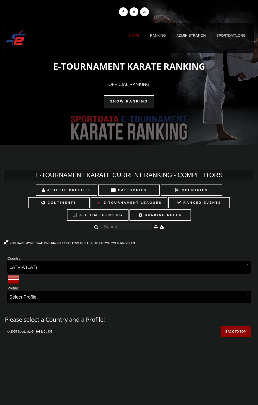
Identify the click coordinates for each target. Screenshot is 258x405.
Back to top (236, 331)
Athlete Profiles (66, 190)
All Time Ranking (98, 215)
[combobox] (129, 267)
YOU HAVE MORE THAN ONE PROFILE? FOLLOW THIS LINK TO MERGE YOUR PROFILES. (70, 243)
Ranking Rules (160, 215)
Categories (129, 190)
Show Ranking (129, 101)
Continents (58, 202)
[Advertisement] (129, 369)
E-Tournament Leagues (129, 203)
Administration (191, 35)
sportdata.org (231, 35)
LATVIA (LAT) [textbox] (23, 267)
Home (134, 35)
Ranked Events (199, 202)
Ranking (158, 35)
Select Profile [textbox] (22, 297)
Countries (191, 190)
